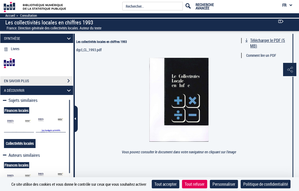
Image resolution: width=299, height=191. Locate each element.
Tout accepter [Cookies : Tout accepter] (165, 184)
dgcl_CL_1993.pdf (89, 49)
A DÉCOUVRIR (38, 90)
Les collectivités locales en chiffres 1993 (101, 42)
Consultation (28, 15)
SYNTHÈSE (38, 38)
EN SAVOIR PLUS (38, 81)
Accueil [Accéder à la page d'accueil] (10, 15)
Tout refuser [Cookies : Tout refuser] (195, 184)
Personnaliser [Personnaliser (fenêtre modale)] (224, 184)
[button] (289, 70)
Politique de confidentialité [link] (265, 184)
